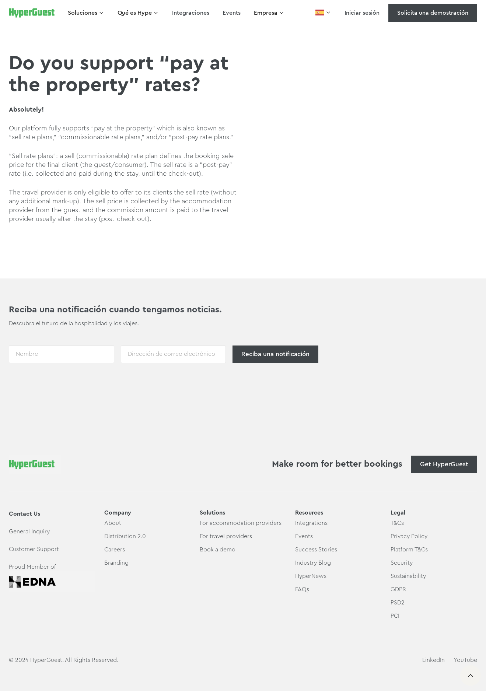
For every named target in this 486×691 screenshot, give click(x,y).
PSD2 (398, 603)
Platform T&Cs (409, 550)
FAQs (302, 589)
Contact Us (24, 514)
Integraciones (190, 13)
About (112, 523)
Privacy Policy (409, 536)
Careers (114, 550)
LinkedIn (433, 660)
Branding (116, 563)
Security (402, 563)
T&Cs (397, 523)
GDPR (398, 589)
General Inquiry (29, 531)
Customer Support (34, 549)
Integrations (311, 523)
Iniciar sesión (362, 13)
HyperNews (310, 576)
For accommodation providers (241, 523)
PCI (395, 616)
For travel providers (226, 536)
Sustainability (408, 576)
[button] (86, 12)
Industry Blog (313, 563)
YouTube (465, 660)
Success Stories (316, 550)
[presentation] (65, 385)
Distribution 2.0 (125, 536)
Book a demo (217, 550)
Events (232, 13)
